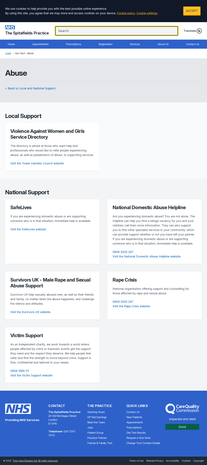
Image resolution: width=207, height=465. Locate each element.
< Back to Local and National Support (30, 88)
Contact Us (192, 44)
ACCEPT (192, 10)
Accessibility (172, 460)
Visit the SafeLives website (28, 229)
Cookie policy (126, 13)
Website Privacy (154, 460)
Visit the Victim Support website (31, 375)
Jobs (90, 427)
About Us (163, 44)
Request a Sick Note (138, 437)
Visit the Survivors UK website (30, 312)
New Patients (134, 417)
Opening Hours (96, 412)
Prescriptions (73, 44)
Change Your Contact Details (143, 443)
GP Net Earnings (97, 417)
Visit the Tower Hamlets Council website (37, 163)
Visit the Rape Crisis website (131, 306)
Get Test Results (136, 432)
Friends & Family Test (99, 443)
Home (11, 44)
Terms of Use (136, 460)
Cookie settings (146, 13)
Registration (106, 44)
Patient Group (95, 432)
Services (135, 44)
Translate (193, 30)
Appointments (40, 44)
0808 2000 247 (123, 252)
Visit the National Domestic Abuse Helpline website (146, 256)
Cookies (186, 460)
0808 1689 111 (19, 371)
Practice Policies (97, 437)
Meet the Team (96, 422)
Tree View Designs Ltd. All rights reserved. (35, 460)
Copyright (198, 460)
